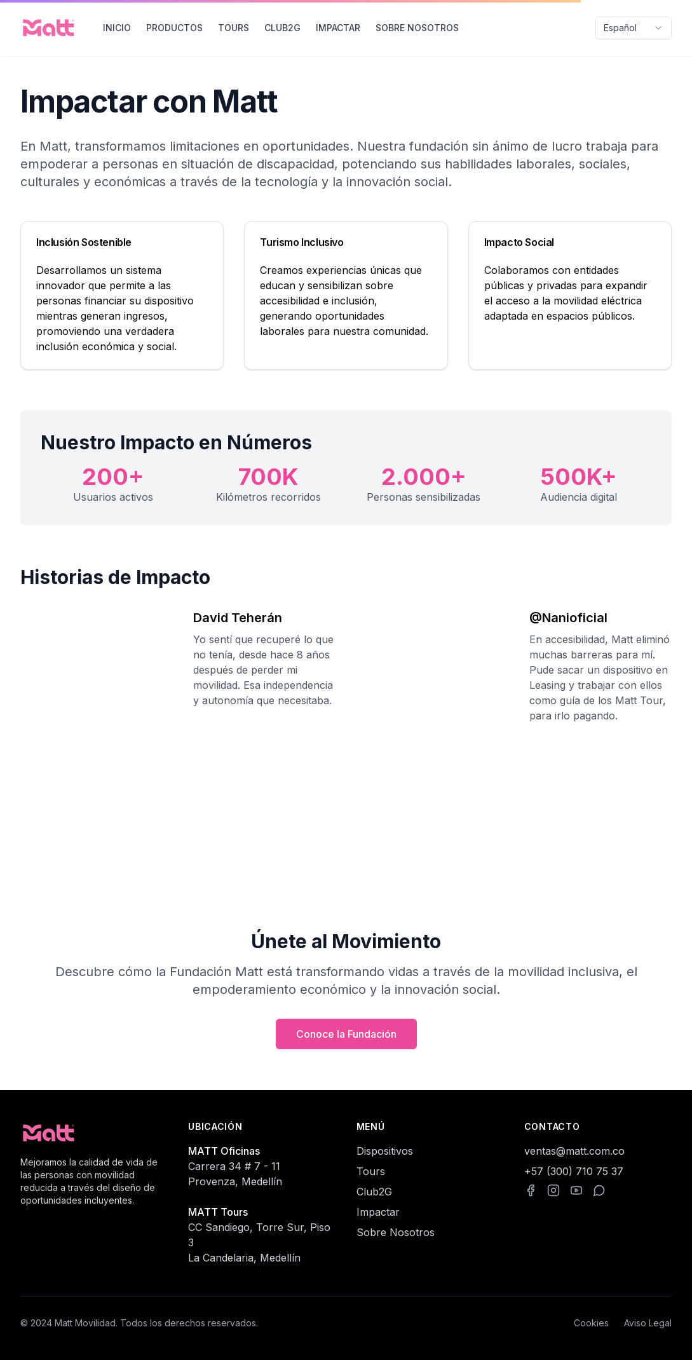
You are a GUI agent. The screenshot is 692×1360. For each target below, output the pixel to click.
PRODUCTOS (174, 27)
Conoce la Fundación (346, 1034)
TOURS (233, 27)
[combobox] (633, 28)
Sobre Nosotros (395, 1232)
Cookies (591, 1322)
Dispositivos (384, 1151)
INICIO (117, 27)
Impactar (378, 1212)
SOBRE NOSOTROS (417, 27)
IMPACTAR (338, 27)
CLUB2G (282, 27)
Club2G (374, 1191)
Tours (370, 1171)
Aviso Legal (648, 1322)
